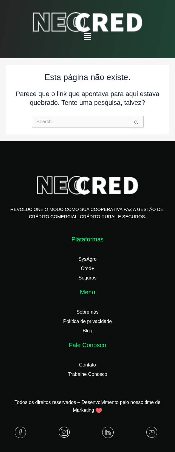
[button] (87, 37)
